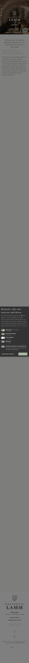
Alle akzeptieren (23, 354)
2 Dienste (8, 335)
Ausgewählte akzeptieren (8, 354)
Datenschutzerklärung (21, 326)
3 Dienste (8, 331)
